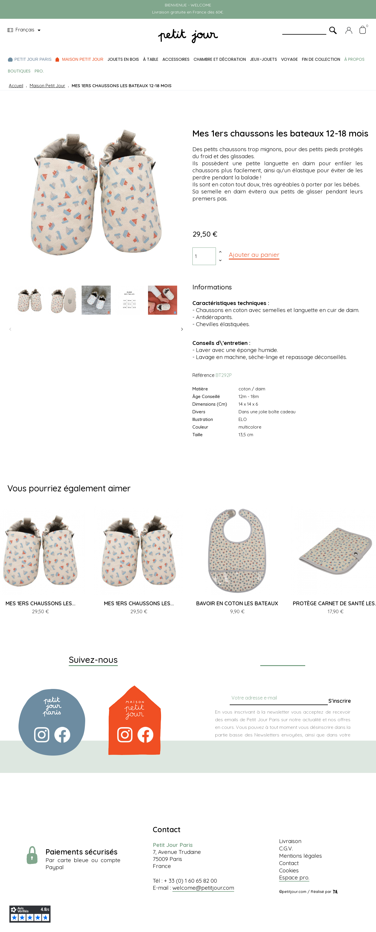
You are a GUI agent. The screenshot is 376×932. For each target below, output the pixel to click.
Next (182, 329)
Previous (10, 329)
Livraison (290, 841)
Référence (203, 375)
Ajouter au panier (254, 254)
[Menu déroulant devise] (25, 30)
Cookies (289, 870)
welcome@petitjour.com (203, 887)
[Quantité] (204, 256)
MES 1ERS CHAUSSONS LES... (40, 603)
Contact (289, 863)
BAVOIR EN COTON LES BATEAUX (237, 603)
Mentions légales (300, 855)
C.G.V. (286, 848)
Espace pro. (294, 877)
